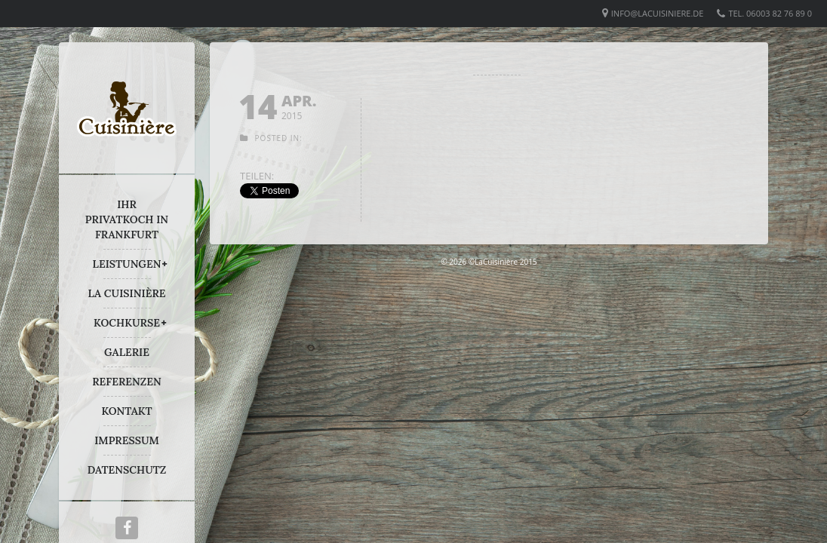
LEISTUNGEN (127, 264)
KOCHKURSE (127, 323)
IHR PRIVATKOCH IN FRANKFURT (126, 219)
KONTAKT (126, 411)
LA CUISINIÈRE (127, 293)
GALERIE (126, 352)
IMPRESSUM (126, 440)
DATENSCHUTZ (127, 470)
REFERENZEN (126, 381)
